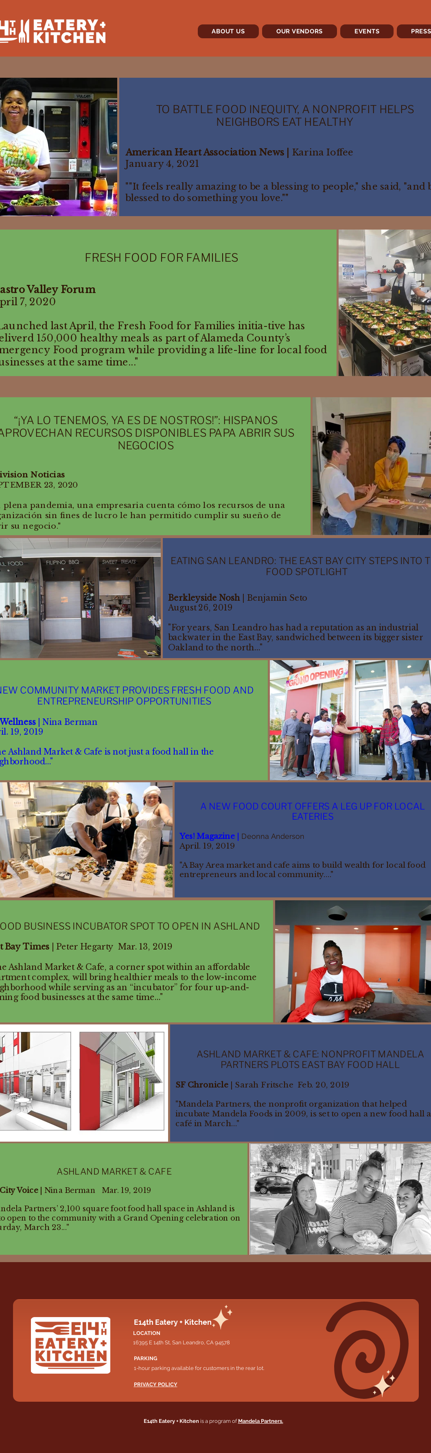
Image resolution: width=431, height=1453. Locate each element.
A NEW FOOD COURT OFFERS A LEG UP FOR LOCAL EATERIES (312, 811)
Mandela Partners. (260, 1421)
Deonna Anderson (272, 836)
